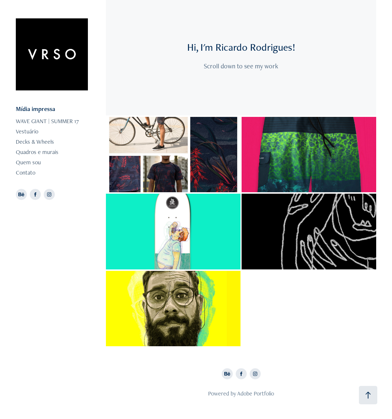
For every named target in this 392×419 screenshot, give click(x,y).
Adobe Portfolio (255, 393)
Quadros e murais (37, 152)
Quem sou (28, 162)
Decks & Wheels (35, 142)
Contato (25, 172)
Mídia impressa (35, 109)
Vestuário (27, 131)
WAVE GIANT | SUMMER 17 (47, 121)
